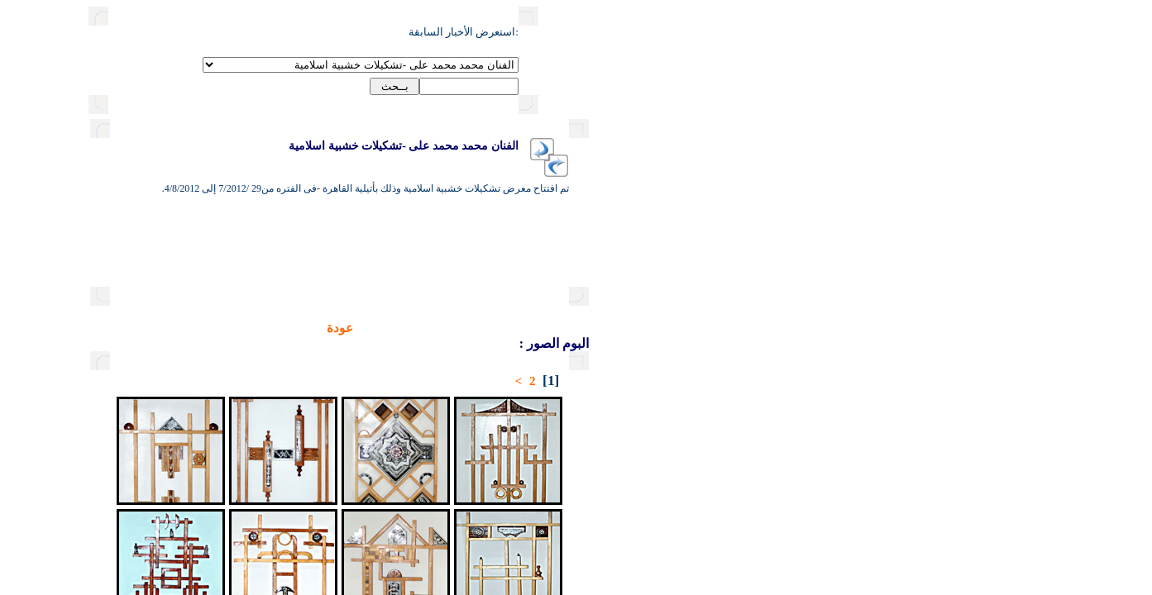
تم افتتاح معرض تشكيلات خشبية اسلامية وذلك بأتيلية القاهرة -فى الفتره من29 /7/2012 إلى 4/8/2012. (308, 188)
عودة (283, 328)
